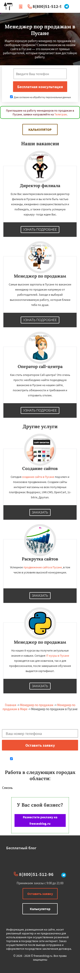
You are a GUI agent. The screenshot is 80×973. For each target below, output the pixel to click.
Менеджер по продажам (36, 705)
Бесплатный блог (21, 847)
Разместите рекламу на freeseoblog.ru (40, 820)
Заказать (40, 512)
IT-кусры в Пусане (57, 655)
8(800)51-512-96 (48, 6)
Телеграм (60, 114)
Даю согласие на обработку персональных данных (40, 97)
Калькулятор (40, 129)
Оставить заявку (40, 894)
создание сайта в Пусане (38, 477)
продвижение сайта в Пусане (42, 567)
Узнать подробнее (40, 229)
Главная (10, 705)
